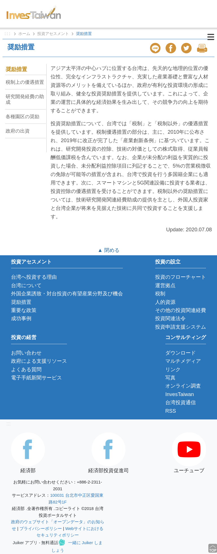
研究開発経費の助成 (25, 99)
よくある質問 (26, 369)
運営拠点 (165, 285)
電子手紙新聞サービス (36, 378)
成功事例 (21, 318)
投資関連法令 (170, 318)
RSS (170, 411)
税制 (160, 293)
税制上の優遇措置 (25, 82)
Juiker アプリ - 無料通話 (35, 542)
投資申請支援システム (180, 327)
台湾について (26, 285)
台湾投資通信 (180, 402)
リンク (173, 369)
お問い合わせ (26, 353)
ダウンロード (180, 353)
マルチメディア (183, 361)
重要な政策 (23, 310)
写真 (170, 378)
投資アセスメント (53, 33)
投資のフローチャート (180, 277)
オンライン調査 (183, 386)
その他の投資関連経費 (180, 310)
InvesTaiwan (179, 394)
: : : (8, 33)
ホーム (24, 33)
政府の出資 (18, 131)
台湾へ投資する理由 (34, 277)
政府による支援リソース (39, 361)
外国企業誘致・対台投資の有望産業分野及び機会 (67, 293)
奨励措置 (16, 69)
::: (8, 424)
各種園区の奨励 (22, 116)
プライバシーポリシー (40, 528)
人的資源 (165, 302)
